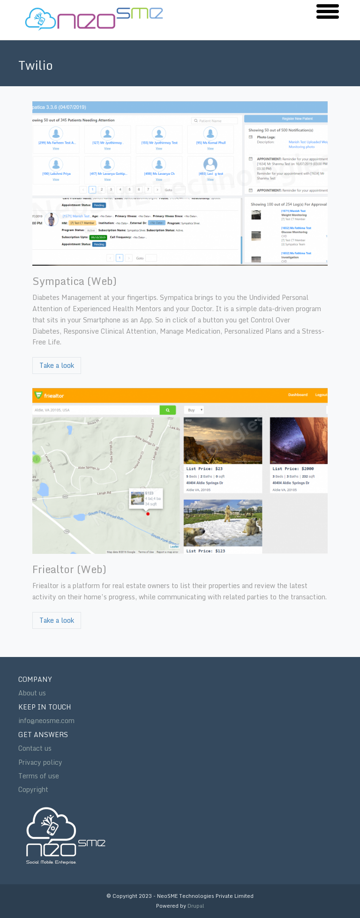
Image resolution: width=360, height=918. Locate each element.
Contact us (35, 748)
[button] (328, 11)
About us (32, 692)
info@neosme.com (46, 720)
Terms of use (38, 775)
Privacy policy (40, 762)
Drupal (196, 906)
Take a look (56, 365)
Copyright (33, 789)
